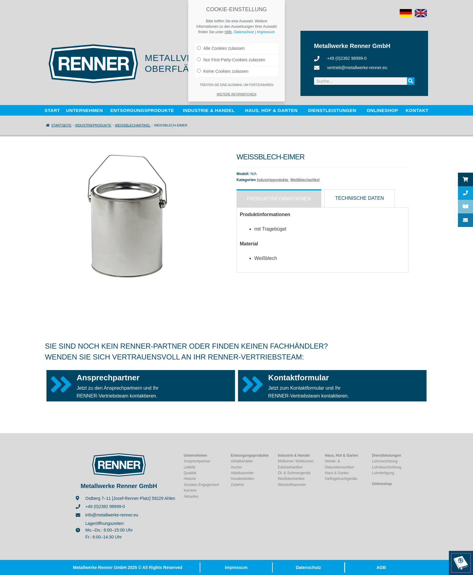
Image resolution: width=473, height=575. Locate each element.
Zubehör (237, 485)
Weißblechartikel (133, 125)
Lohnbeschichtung (386, 467)
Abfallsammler (242, 473)
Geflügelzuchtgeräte (341, 479)
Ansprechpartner (108, 377)
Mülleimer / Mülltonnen (296, 461)
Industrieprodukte (93, 125)
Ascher (236, 467)
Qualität (190, 473)
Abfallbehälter (242, 461)
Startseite (61, 125)
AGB (381, 567)
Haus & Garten (337, 473)
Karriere (190, 490)
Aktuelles (191, 496)
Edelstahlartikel (290, 467)
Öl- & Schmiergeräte (294, 473)
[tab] (279, 198)
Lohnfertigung (383, 473)
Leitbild (189, 467)
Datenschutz (308, 567)
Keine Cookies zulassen (222, 71)
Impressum (236, 567)
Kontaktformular (298, 377)
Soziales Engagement (201, 485)
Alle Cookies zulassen (221, 48)
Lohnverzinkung (385, 461)
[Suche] (410, 81)
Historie (190, 479)
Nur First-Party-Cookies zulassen (231, 59)
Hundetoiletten (242, 479)
